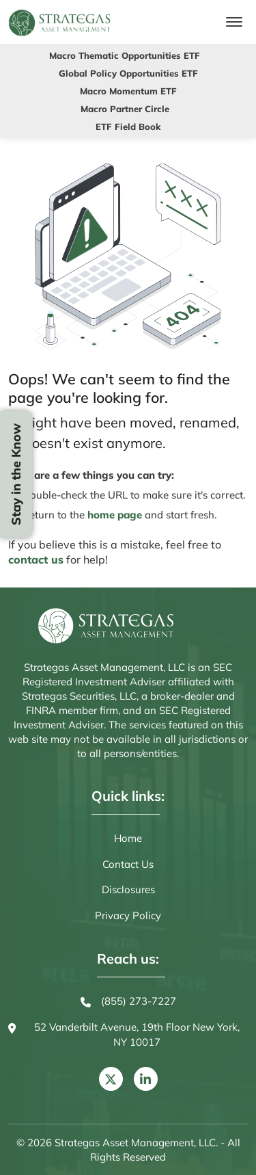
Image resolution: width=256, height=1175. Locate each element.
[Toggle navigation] (234, 22)
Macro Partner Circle (125, 108)
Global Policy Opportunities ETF (128, 73)
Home (128, 838)
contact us (35, 559)
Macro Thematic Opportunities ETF (124, 55)
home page (114, 514)
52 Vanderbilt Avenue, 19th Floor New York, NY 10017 (124, 1035)
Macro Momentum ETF (128, 90)
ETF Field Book (128, 126)
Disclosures (128, 889)
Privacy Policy (128, 915)
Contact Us (128, 864)
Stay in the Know (16, 474)
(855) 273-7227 (128, 1001)
